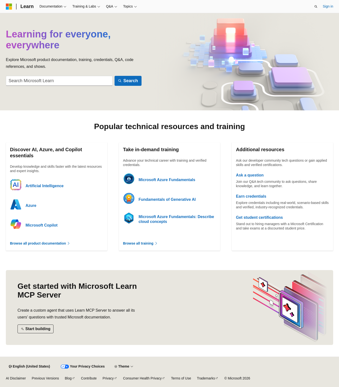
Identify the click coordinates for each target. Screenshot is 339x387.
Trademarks (206, 378)
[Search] (128, 81)
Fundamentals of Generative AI (167, 199)
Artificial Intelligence (44, 186)
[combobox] (59, 81)
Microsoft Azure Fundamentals (167, 180)
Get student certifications (259, 217)
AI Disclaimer (16, 378)
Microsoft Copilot (42, 225)
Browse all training (140, 243)
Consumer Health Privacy (142, 378)
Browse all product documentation (40, 243)
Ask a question (250, 175)
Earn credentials (251, 196)
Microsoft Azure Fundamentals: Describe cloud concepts (176, 219)
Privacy (108, 378)
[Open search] (316, 6)
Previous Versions (45, 378)
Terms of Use (181, 378)
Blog (68, 378)
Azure (31, 205)
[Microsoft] (9, 6)
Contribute (89, 378)
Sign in (328, 6)
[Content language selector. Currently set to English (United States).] (29, 366)
